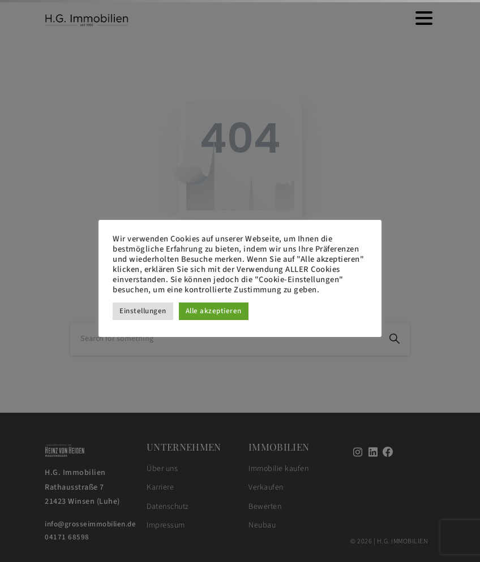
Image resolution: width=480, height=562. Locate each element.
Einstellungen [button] (142, 311)
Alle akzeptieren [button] (214, 311)
